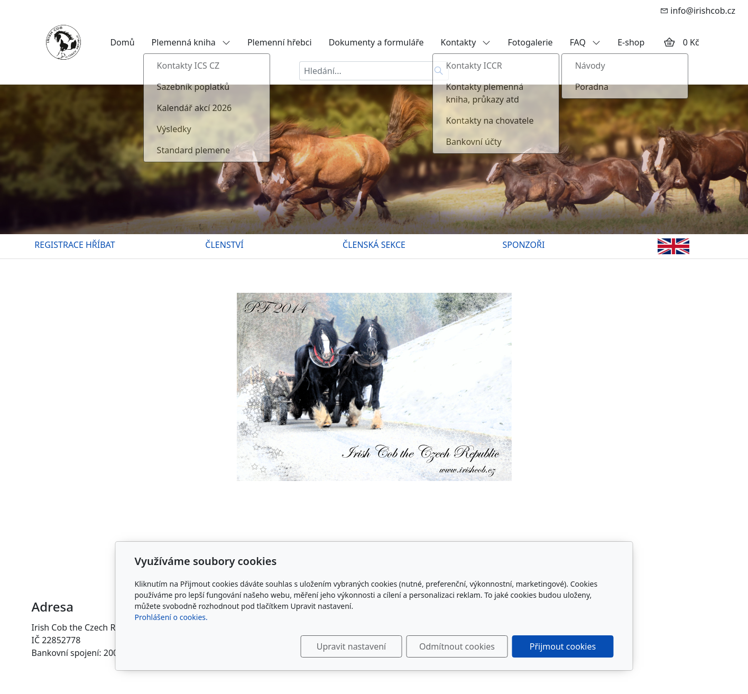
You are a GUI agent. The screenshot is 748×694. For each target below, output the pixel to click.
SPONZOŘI (524, 245)
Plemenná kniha (191, 42)
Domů (122, 42)
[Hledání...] (364, 70)
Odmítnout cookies (457, 646)
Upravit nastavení (351, 646)
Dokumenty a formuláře (376, 42)
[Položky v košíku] (669, 42)
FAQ (585, 42)
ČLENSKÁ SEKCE (374, 245)
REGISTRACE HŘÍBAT (74, 245)
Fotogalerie (529, 42)
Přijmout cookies (563, 646)
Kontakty (466, 42)
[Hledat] (439, 70)
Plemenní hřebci (279, 42)
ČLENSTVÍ (224, 245)
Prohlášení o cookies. (171, 617)
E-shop (630, 42)
